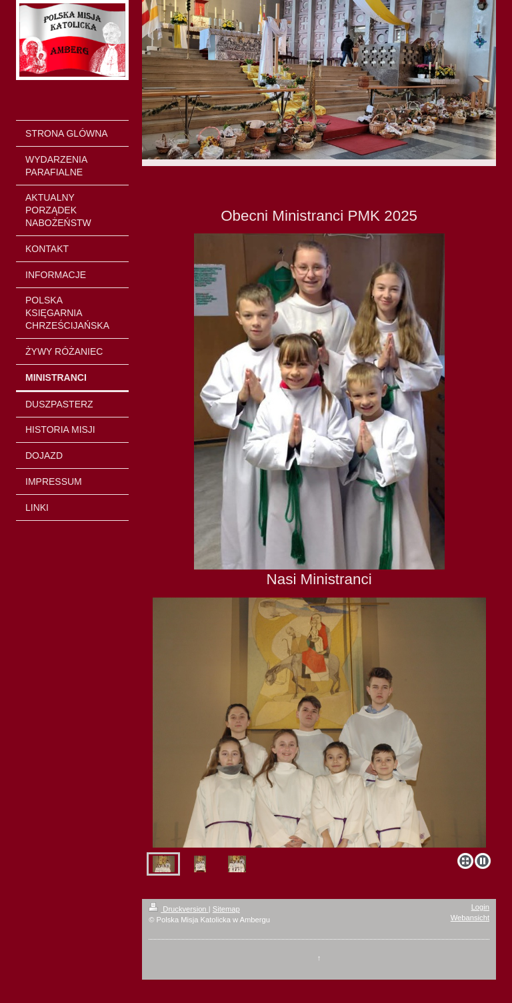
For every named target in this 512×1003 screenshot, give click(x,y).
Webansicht (470, 918)
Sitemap (226, 909)
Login (480, 907)
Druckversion (179, 909)
